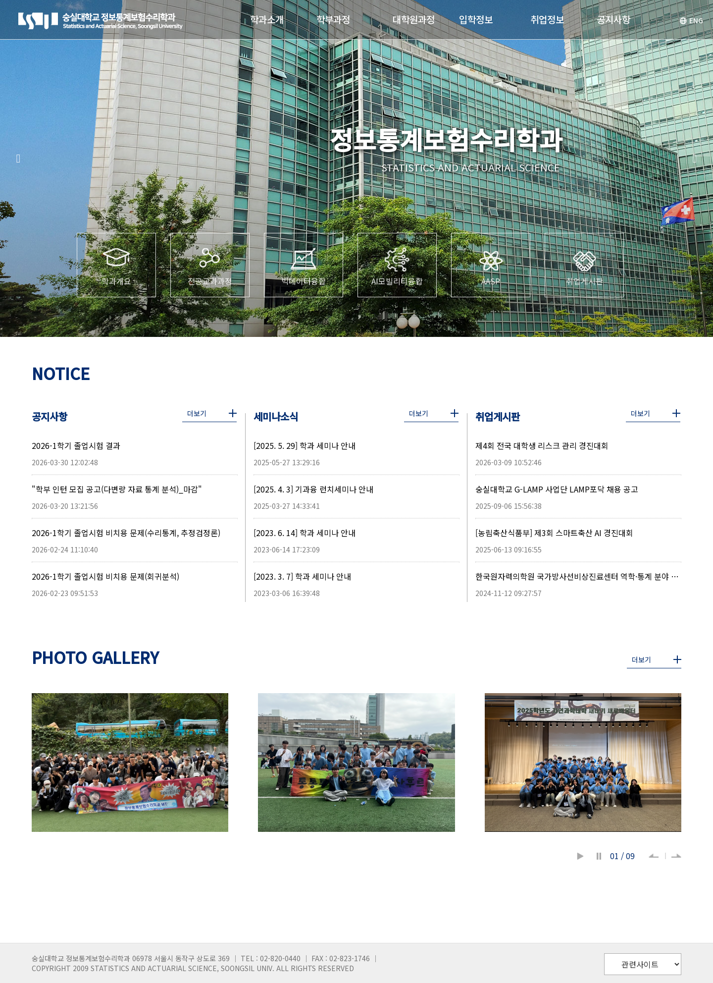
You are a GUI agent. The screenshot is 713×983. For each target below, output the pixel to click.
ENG (691, 20)
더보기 (196, 413)
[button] (18, 158)
